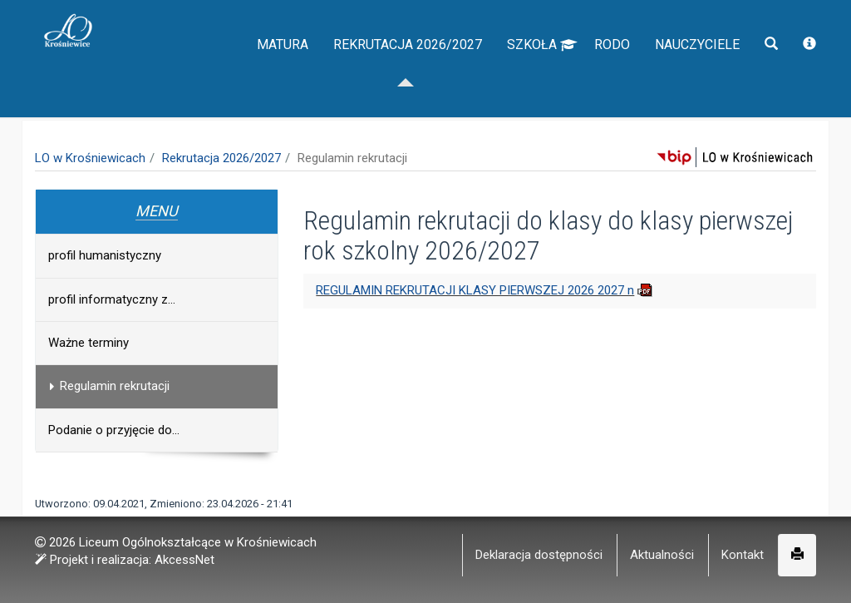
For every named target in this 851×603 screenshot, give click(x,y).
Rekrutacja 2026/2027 (407, 74)
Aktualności (662, 554)
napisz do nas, (82, 18)
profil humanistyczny (104, 255)
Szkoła (542, 74)
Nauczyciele (697, 74)
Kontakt (742, 554)
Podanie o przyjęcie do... (114, 430)
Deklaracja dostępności (539, 554)
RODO (612, 74)
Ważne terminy (88, 342)
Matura (282, 74)
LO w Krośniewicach (90, 158)
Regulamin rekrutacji (107, 385)
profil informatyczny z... (111, 299)
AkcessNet (184, 559)
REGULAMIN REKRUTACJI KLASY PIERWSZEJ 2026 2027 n (475, 290)
